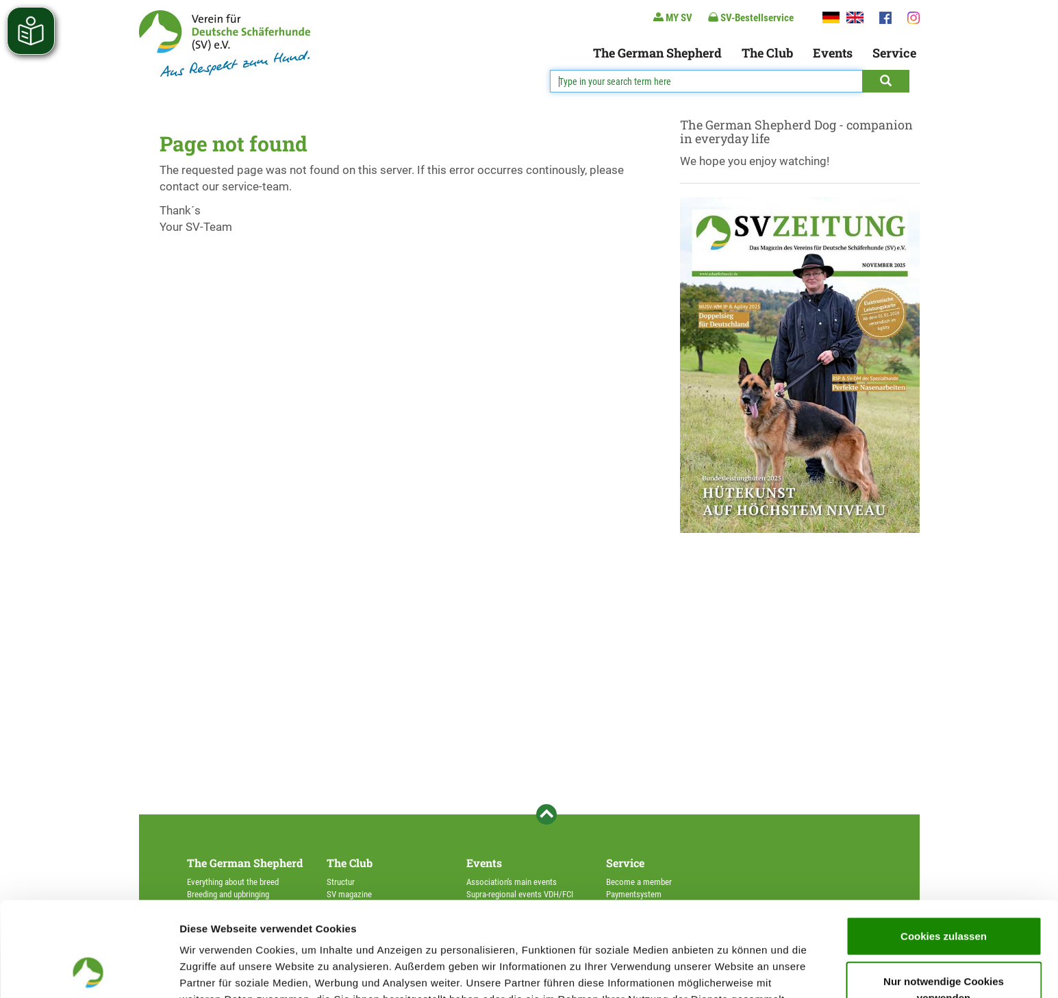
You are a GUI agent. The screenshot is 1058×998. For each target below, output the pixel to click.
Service (894, 53)
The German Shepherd (657, 53)
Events (833, 53)
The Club (767, 53)
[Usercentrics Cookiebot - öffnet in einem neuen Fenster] (89, 971)
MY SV (672, 17)
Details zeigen (728, 971)
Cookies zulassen (943, 847)
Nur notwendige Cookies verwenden (943, 900)
